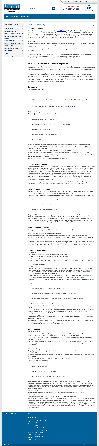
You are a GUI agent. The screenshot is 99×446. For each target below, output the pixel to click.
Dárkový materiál (9, 29)
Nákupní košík (25, 16)
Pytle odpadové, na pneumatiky (13, 48)
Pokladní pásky (8, 46)
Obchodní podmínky (11, 413)
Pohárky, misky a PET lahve (12, 43)
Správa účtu (9, 417)
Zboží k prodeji (8, 56)
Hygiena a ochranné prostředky (13, 34)
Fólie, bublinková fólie (10, 31)
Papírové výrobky (9, 41)
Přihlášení (67, 2)
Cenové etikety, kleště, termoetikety (11, 25)
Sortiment (14, 16)
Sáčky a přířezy (8, 51)
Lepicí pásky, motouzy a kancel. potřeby (13, 37)
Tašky (6, 53)
